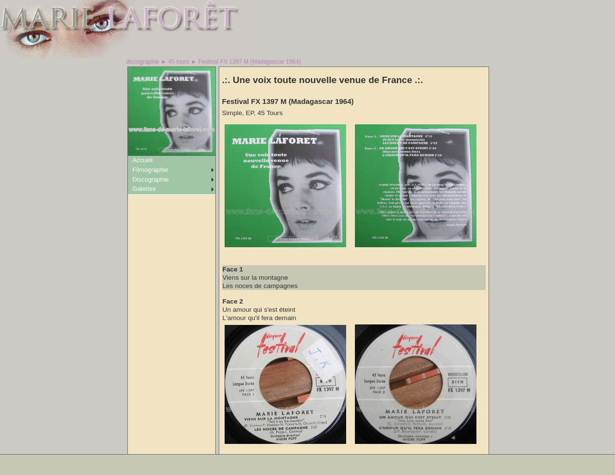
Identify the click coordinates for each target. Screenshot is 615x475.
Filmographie (151, 169)
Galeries (144, 188)
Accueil (143, 160)
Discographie (151, 179)
